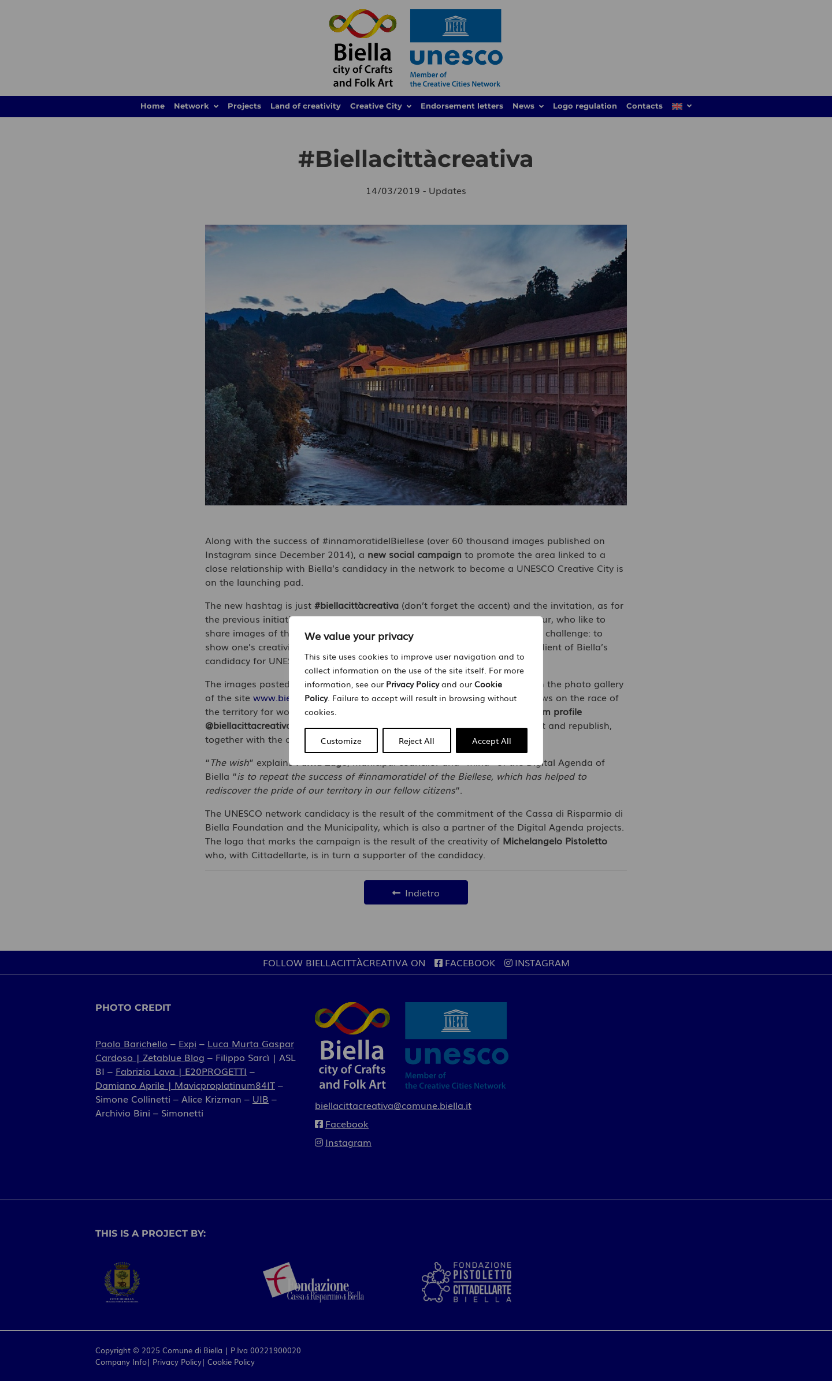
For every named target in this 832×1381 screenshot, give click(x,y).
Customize (341, 740)
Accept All (491, 740)
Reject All (416, 740)
